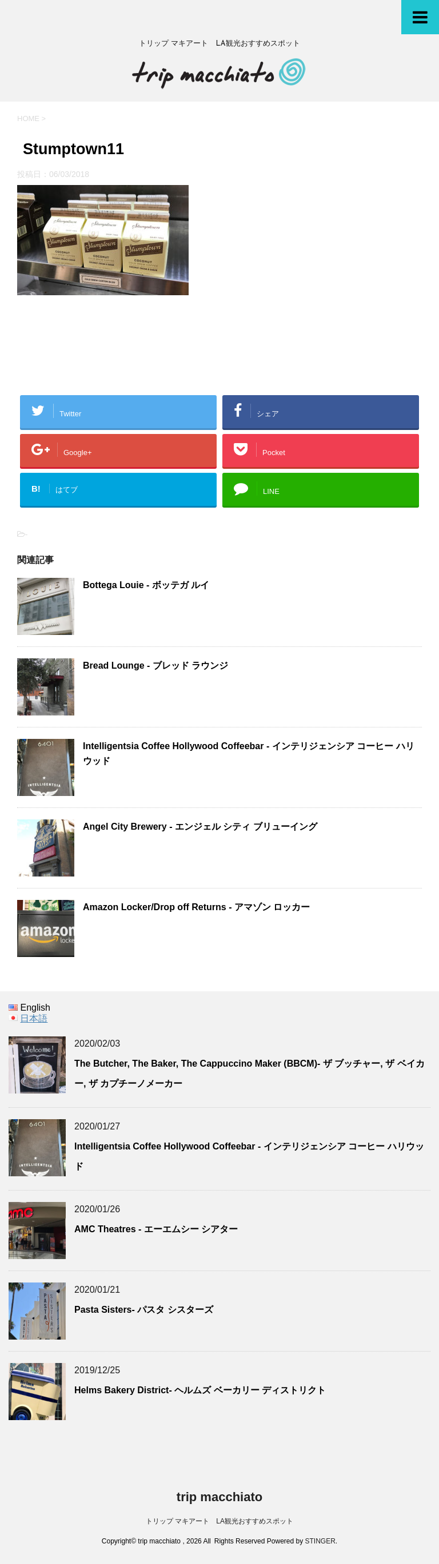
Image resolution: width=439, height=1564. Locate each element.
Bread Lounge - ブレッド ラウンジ (155, 665)
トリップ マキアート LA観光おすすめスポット (219, 1521)
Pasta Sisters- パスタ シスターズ (143, 1309)
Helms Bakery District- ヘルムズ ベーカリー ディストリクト (200, 1390)
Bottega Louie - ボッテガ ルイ (146, 585)
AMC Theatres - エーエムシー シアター (156, 1229)
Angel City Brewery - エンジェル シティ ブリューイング (200, 826)
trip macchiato (219, 1497)
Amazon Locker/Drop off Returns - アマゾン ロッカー (196, 907)
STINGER (320, 1541)
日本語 (33, 1018)
